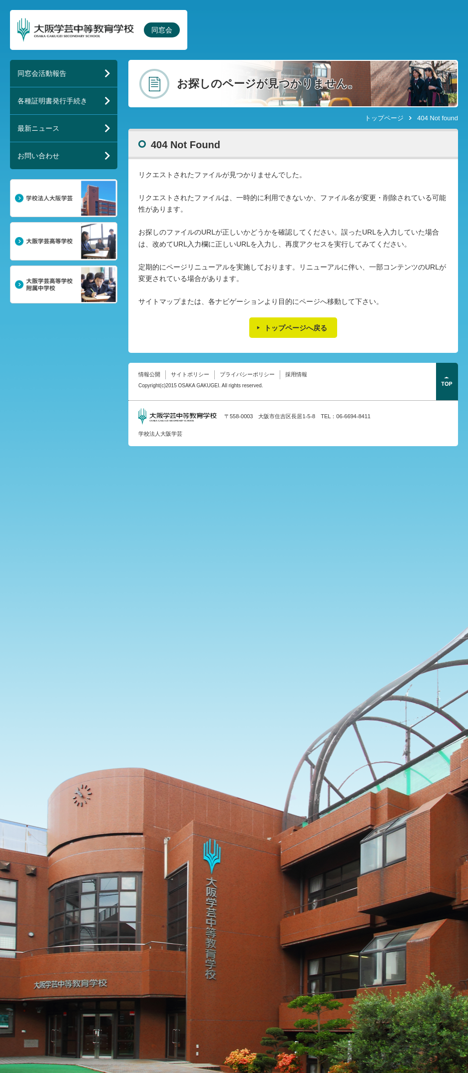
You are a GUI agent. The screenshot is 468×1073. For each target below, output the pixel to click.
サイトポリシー (190, 374)
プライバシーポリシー (247, 374)
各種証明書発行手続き (52, 101)
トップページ (384, 118)
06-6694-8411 (353, 416)
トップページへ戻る (295, 328)
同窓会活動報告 (41, 73)
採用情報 (296, 374)
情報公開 (149, 374)
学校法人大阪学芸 (160, 434)
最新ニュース (38, 128)
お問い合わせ (38, 156)
